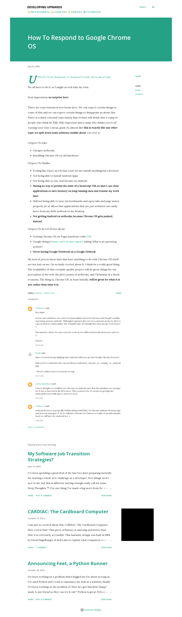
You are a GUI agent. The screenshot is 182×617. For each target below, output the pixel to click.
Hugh (38, 353)
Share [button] (138, 76)
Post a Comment (36, 427)
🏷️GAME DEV (59, 12)
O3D (89, 236)
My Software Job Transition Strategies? (59, 457)
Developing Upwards (44, 7)
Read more (106, 495)
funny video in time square (67, 241)
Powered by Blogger (91, 610)
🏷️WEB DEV (75, 12)
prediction (139, 94)
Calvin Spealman (43, 383)
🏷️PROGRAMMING (38, 12)
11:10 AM (39, 345)
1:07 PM (39, 398)
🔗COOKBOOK (92, 12)
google (138, 90)
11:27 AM (39, 376)
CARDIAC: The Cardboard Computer (68, 511)
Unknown (40, 308)
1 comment (41, 547)
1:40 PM (39, 420)
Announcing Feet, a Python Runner (68, 563)
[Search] (142, 7)
